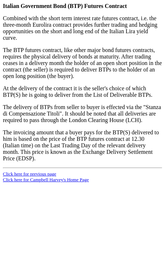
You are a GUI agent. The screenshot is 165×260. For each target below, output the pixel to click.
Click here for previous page (29, 174)
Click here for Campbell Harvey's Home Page (46, 179)
